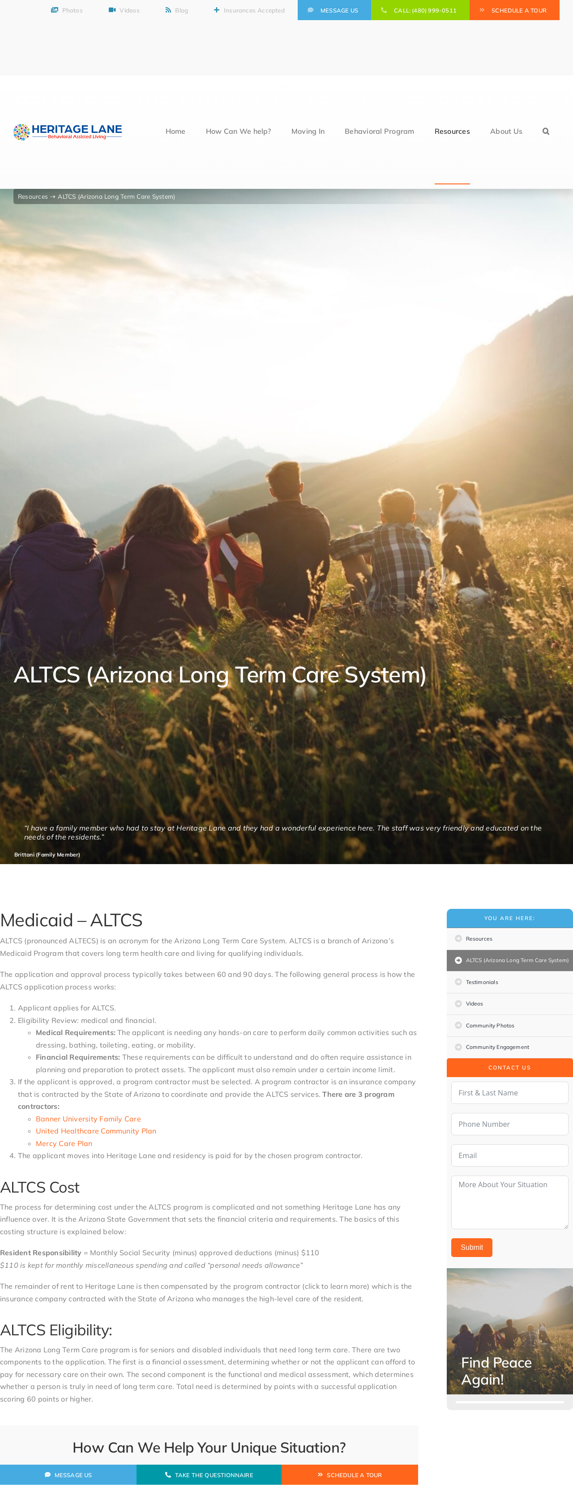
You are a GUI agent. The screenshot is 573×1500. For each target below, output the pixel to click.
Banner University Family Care (88, 1118)
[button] (546, 132)
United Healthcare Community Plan (96, 1130)
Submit (472, 1247)
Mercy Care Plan (64, 1143)
